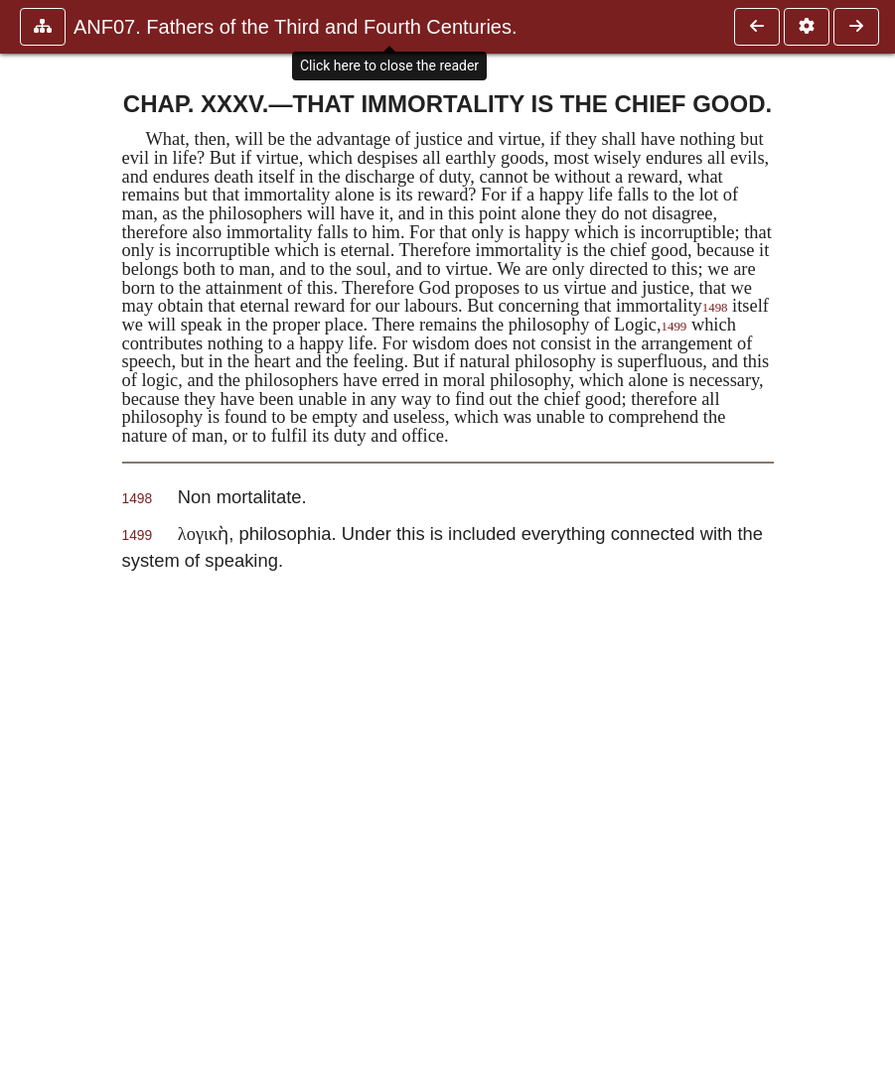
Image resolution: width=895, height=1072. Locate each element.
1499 (674, 327)
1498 (715, 308)
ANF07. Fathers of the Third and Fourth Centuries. (296, 27)
